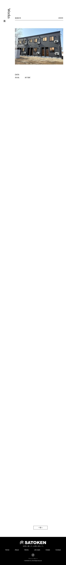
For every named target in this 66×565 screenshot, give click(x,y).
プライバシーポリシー (33, 558)
